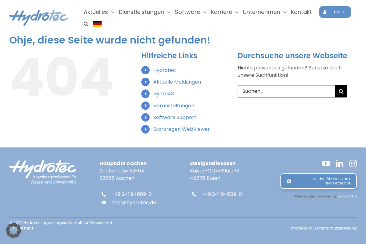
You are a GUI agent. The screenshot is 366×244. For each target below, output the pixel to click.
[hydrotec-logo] (38, 12)
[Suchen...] (286, 92)
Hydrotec (164, 71)
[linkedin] (339, 164)
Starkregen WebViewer (181, 130)
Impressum (301, 229)
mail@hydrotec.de (133, 203)
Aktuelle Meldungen (177, 83)
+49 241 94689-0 (131, 195)
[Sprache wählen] (98, 24)
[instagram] (353, 164)
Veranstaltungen (173, 106)
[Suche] (341, 92)
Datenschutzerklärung (336, 229)
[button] (86, 24)
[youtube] (326, 164)
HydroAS (163, 94)
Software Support (174, 118)
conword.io (347, 197)
